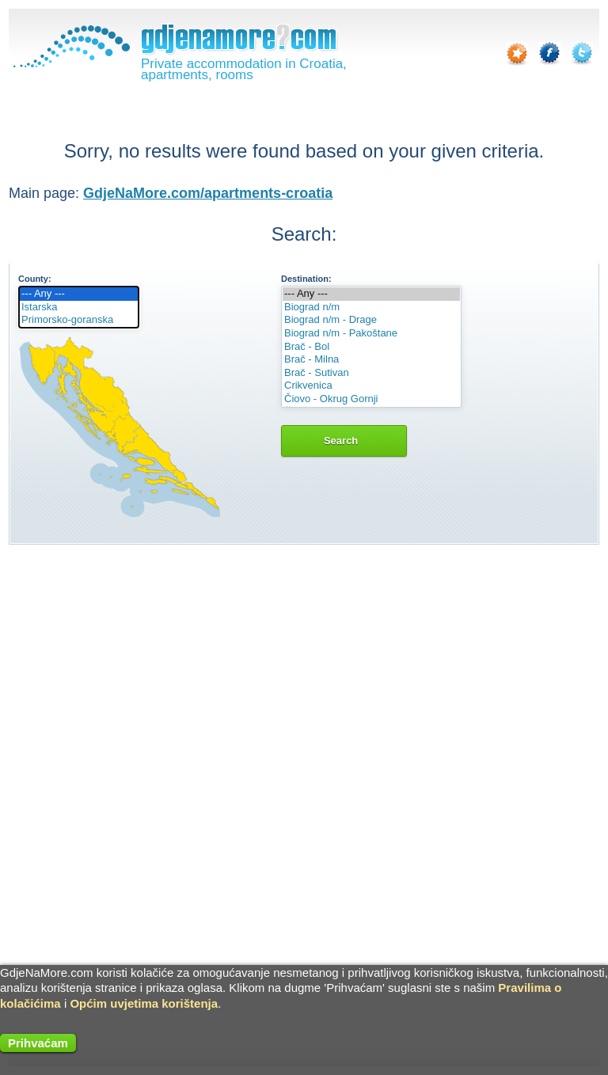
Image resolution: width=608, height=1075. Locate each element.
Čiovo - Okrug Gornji (371, 399)
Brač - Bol (371, 347)
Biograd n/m (371, 307)
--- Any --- (79, 294)
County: (34, 278)
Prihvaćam (38, 1043)
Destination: (306, 278)
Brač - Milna (371, 360)
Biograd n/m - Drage (371, 320)
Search (344, 440)
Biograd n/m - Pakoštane (371, 333)
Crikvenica (371, 386)
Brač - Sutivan (371, 373)
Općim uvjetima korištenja (144, 1003)
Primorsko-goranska (79, 320)
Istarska (79, 307)
